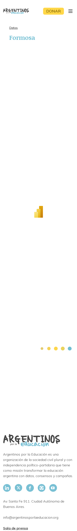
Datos (13, 28)
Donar (53, 11)
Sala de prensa (15, 528)
